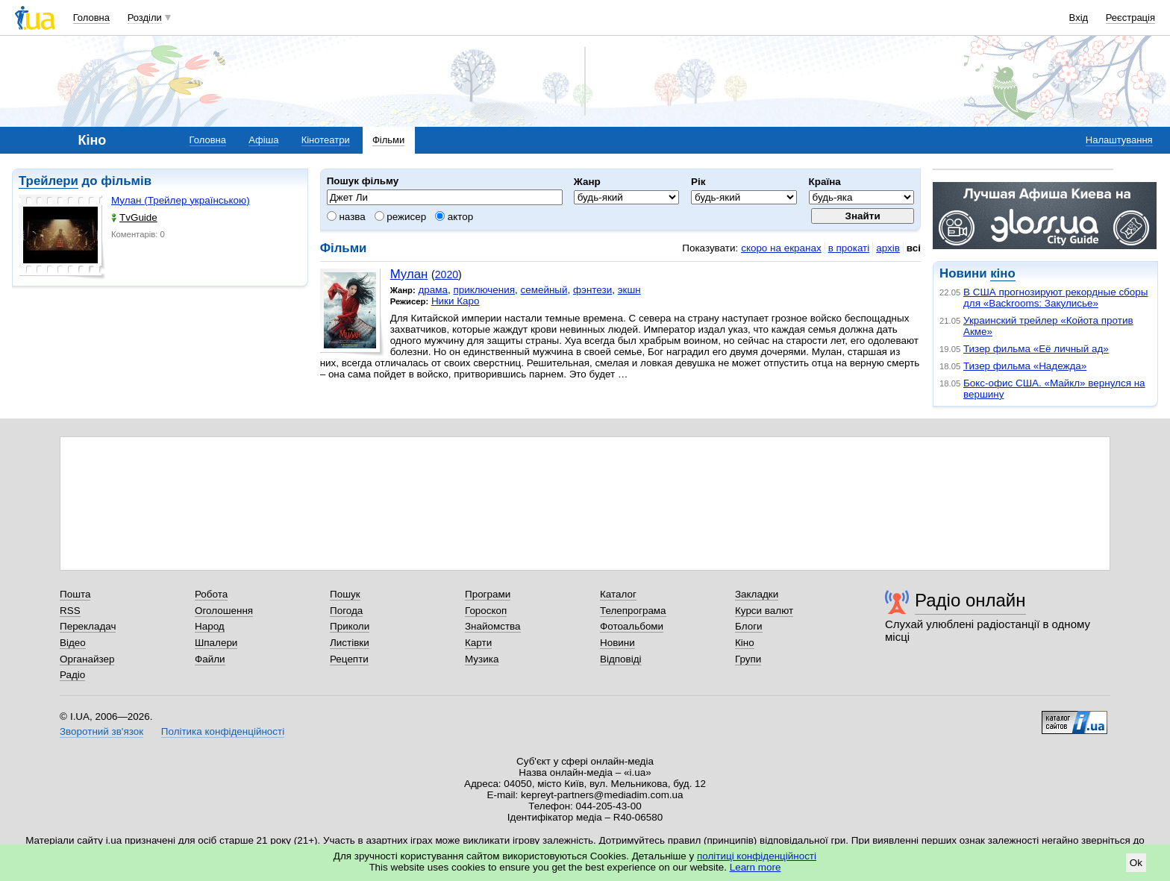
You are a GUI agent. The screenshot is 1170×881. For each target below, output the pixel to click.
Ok (1136, 862)
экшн (629, 289)
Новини (617, 642)
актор (454, 216)
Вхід (1079, 17)
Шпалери (216, 642)
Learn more (755, 867)
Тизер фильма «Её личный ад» (1036, 348)
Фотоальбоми (631, 626)
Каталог (618, 594)
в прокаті (849, 248)
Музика (481, 659)
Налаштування (1119, 139)
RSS (70, 610)
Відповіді (621, 659)
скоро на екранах (781, 248)
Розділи (145, 17)
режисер (401, 216)
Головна (91, 17)
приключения (484, 289)
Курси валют (764, 610)
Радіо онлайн (970, 600)
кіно (1002, 273)
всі (914, 248)
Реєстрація (1130, 17)
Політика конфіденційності (222, 731)
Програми (487, 594)
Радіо (72, 674)
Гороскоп (486, 610)
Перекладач (88, 626)
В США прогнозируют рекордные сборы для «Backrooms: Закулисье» (1055, 297)
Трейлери (48, 181)
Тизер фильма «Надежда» (1024, 365)
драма (433, 289)
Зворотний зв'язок (101, 731)
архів (888, 248)
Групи (748, 659)
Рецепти (349, 659)
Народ (210, 626)
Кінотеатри (325, 139)
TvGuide (134, 217)
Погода (346, 610)
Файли (210, 659)
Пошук (345, 594)
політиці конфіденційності (756, 856)
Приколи (349, 626)
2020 (446, 274)
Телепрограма (633, 610)
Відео (73, 642)
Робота (211, 594)
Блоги (749, 626)
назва (346, 216)
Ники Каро (455, 301)
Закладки (756, 594)
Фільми (388, 139)
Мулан (409, 274)
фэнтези (592, 289)
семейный (544, 289)
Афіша (263, 139)
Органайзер (87, 659)
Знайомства (493, 626)
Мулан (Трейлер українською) (180, 200)
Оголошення (224, 610)
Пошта (75, 594)
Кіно (744, 642)
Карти (478, 642)
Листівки (349, 642)
